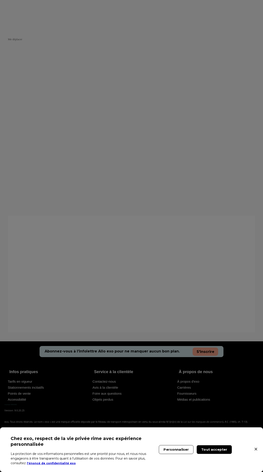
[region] (131, 449)
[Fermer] (256, 449)
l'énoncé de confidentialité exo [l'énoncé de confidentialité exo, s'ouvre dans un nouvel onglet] (53, 463)
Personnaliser (176, 449)
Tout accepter (214, 449)
